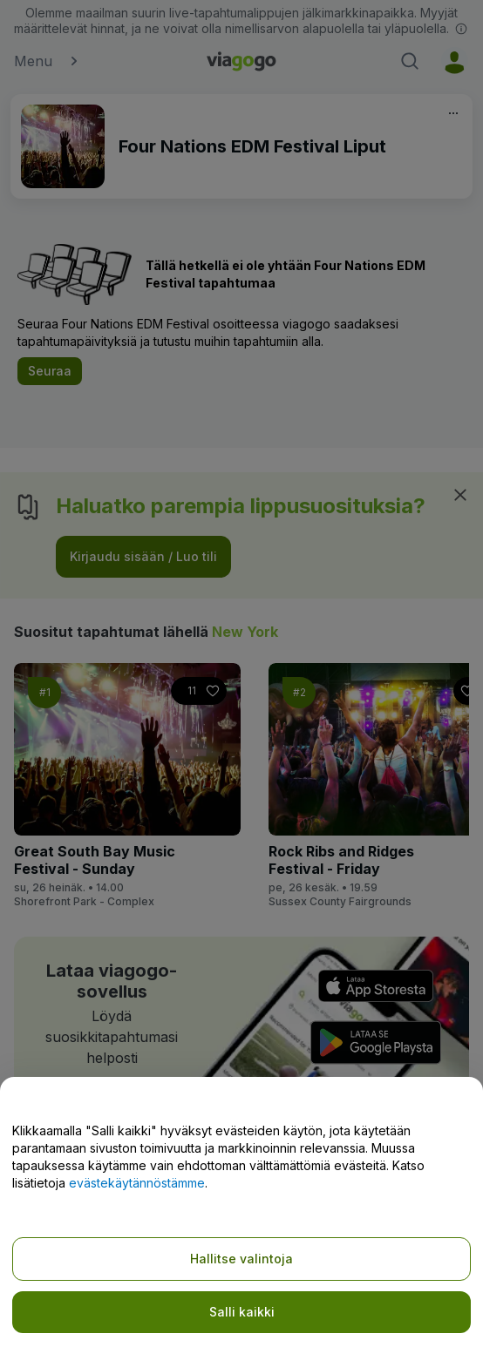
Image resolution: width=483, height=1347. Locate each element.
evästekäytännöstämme (137, 1182)
